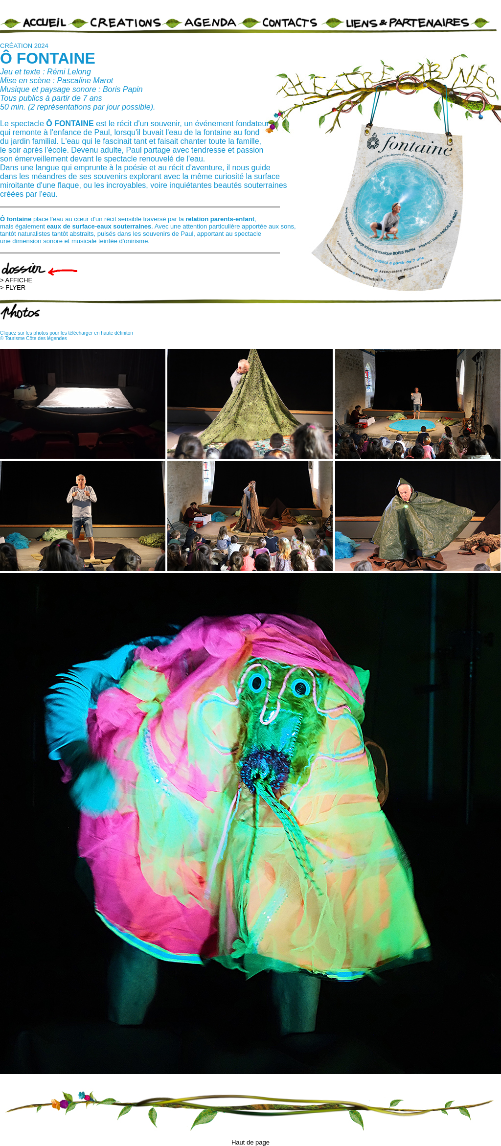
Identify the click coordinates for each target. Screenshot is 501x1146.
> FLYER (12, 287)
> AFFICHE (16, 280)
